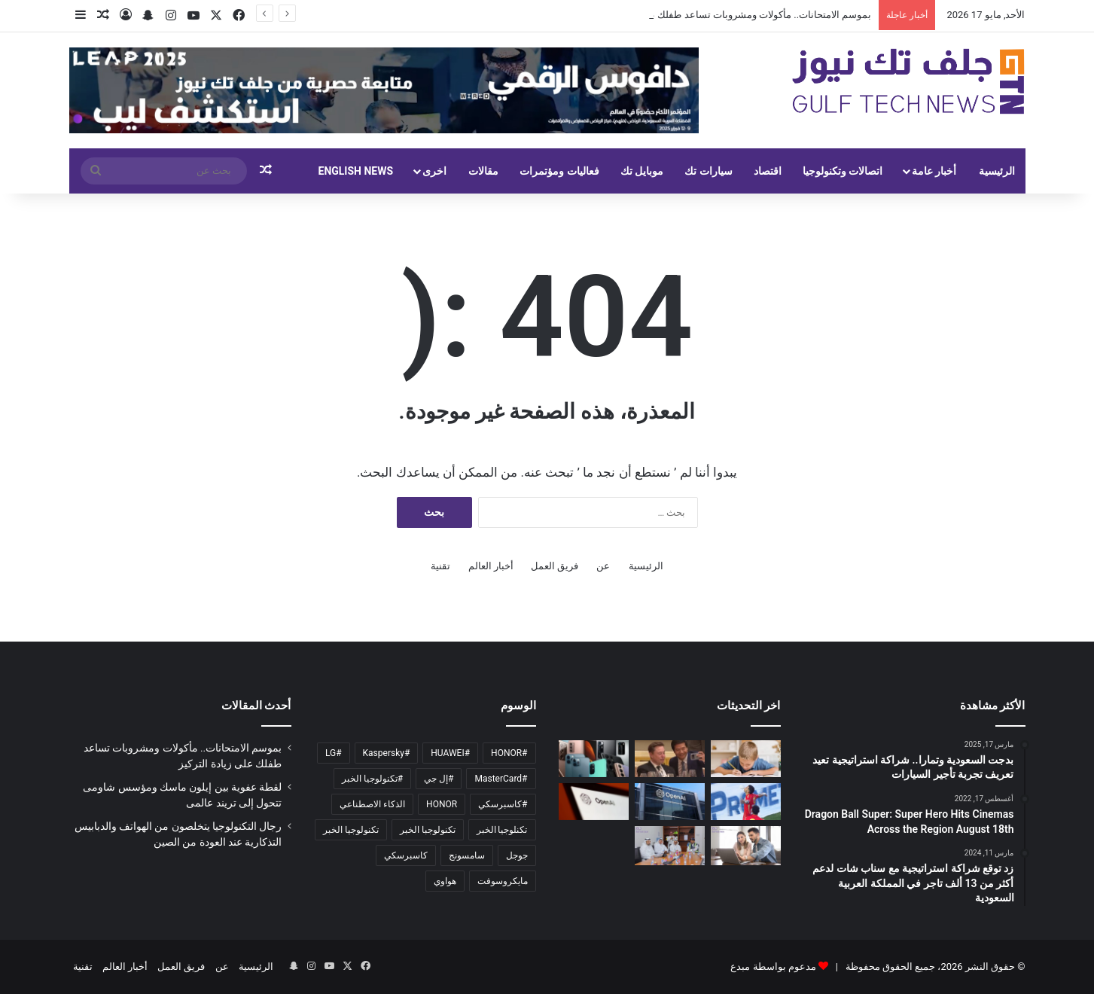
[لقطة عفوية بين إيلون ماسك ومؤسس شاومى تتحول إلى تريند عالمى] (670, 758)
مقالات (483, 171)
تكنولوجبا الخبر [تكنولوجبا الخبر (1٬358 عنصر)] (428, 830)
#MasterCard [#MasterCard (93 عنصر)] (500, 778)
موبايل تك (641, 171)
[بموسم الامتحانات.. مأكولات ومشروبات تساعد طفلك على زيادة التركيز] (746, 758)
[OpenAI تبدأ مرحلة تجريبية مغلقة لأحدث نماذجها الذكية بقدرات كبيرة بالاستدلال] (670, 801)
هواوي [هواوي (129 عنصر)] (445, 881)
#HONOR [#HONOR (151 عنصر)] (509, 753)
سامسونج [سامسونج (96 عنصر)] (467, 855)
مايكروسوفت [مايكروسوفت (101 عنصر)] (502, 881)
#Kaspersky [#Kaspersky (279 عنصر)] (386, 753)
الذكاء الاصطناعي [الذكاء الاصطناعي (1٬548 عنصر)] (372, 804)
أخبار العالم (490, 566)
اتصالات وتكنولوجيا (842, 171)
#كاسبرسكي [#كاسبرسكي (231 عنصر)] (502, 804)
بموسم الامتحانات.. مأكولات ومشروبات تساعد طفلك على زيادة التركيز (729, 14)
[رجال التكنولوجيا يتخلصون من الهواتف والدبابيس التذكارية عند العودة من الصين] (594, 758)
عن (603, 566)
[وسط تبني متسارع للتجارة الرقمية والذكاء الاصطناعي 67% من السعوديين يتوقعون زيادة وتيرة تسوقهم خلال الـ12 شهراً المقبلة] (746, 845)
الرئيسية (997, 171)
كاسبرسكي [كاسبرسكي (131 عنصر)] (406, 855)
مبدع (740, 966)
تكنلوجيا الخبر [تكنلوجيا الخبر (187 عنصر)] (502, 830)
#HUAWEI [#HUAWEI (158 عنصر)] (450, 753)
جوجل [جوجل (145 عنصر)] (517, 855)
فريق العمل (554, 566)
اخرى (434, 171)
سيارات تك (708, 171)
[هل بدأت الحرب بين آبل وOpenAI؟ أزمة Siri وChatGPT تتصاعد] (594, 801)
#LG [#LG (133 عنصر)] (333, 753)
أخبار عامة (934, 171)
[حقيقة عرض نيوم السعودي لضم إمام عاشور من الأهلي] (746, 801)
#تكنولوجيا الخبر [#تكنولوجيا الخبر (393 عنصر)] (372, 778)
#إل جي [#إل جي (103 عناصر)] (438, 778)
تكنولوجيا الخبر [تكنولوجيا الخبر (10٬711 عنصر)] (351, 830)
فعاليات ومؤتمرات (559, 171)
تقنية (440, 566)
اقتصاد (768, 171)
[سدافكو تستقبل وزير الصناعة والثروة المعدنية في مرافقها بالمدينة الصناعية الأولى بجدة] (670, 845)
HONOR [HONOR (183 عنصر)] (441, 804)
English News (356, 171)
